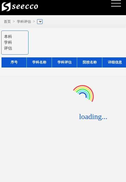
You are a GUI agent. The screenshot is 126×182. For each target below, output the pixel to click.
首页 (7, 22)
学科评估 (24, 22)
